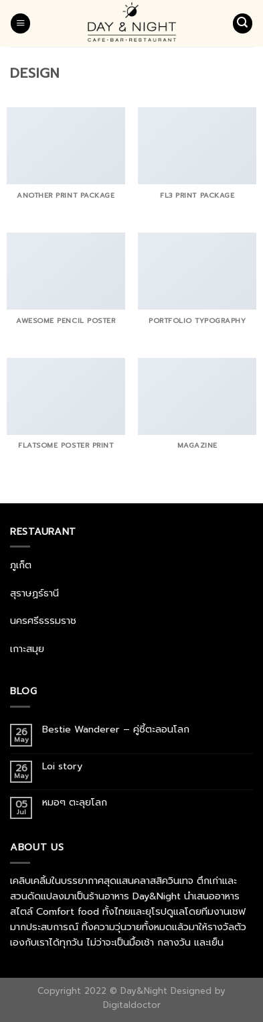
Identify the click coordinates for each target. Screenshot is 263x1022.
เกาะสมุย (27, 648)
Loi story (64, 766)
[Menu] (20, 23)
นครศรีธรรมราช (43, 620)
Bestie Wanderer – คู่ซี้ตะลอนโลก (117, 729)
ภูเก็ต (20, 565)
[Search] (242, 23)
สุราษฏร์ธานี (34, 593)
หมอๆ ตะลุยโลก (74, 802)
